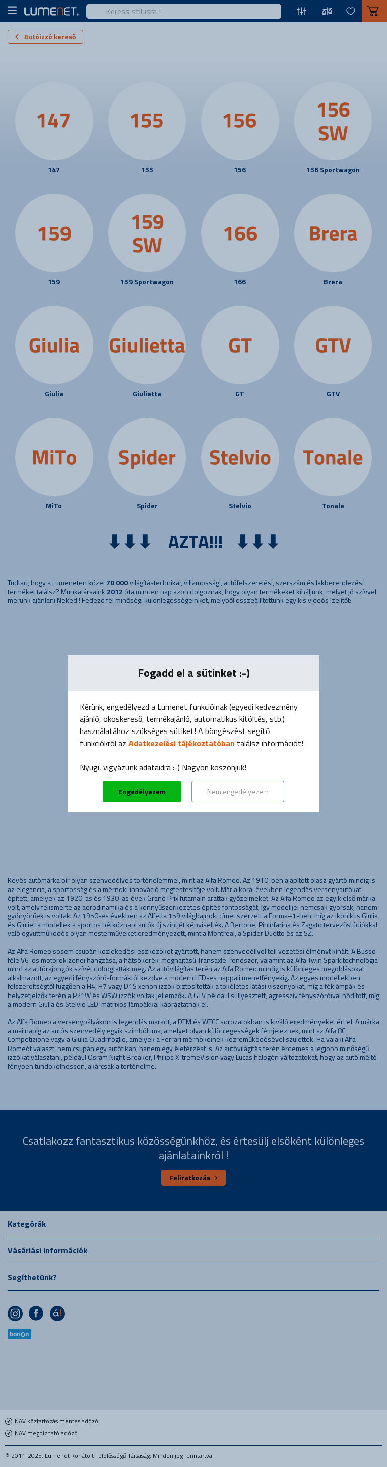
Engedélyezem (142, 791)
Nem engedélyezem (238, 791)
